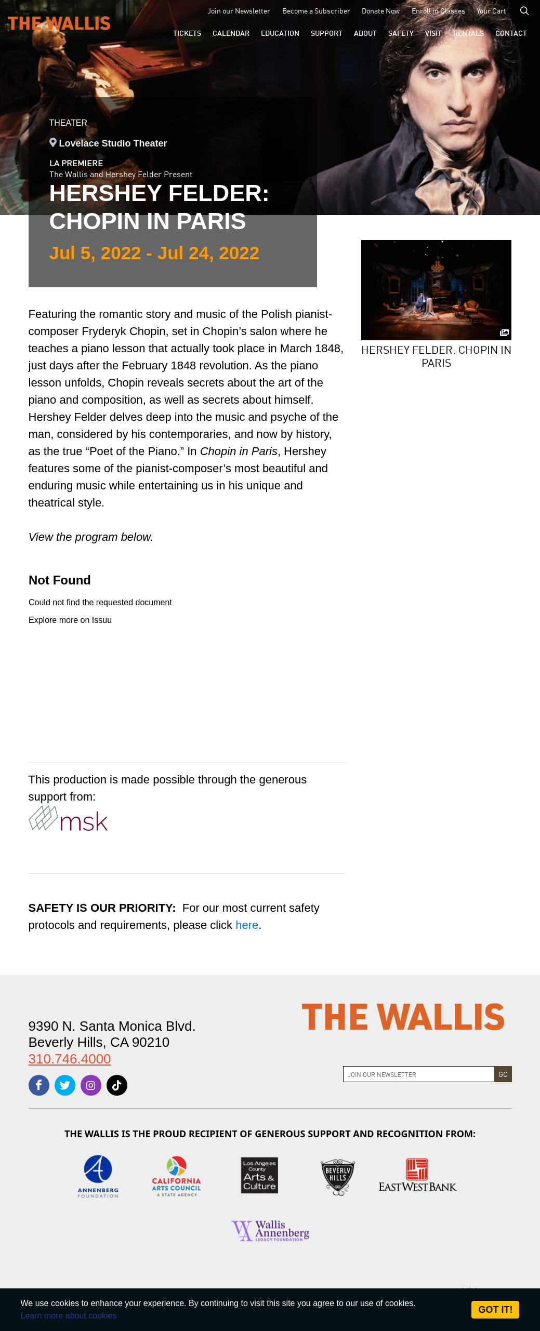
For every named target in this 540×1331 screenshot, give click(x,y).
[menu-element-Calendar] (231, 32)
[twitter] (65, 1085)
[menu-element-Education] (280, 32)
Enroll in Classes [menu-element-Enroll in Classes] (438, 10)
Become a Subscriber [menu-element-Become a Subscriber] (316, 10)
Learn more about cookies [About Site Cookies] (69, 1315)
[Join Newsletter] (419, 1074)
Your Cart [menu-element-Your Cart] (491, 10)
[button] (187, 32)
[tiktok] (117, 1085)
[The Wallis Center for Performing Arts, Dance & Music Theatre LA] (59, 22)
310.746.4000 (70, 1059)
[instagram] (91, 1085)
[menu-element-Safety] (401, 32)
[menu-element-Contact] (511, 32)
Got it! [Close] (495, 1310)
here (246, 925)
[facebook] (39, 1085)
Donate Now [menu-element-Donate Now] (381, 10)
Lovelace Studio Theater (113, 143)
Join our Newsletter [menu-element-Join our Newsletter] (238, 10)
